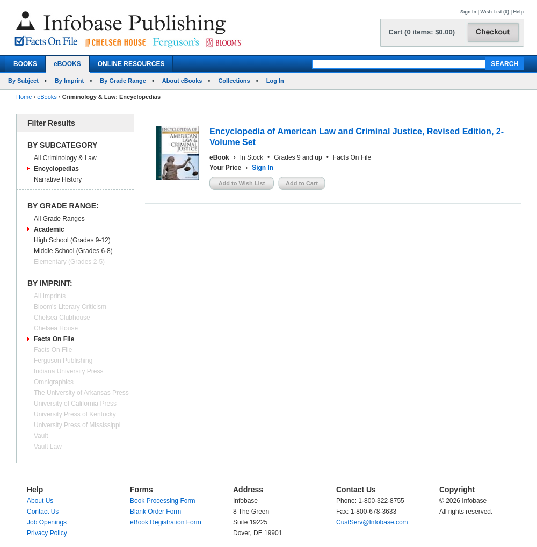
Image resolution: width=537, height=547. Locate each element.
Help (518, 12)
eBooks (47, 96)
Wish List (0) (495, 12)
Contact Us (43, 511)
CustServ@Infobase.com (372, 522)
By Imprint (69, 80)
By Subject (23, 80)
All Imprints (50, 296)
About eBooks (182, 80)
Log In (275, 80)
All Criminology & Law (65, 158)
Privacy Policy (47, 533)
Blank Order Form (155, 511)
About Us (40, 501)
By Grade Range (123, 80)
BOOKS (25, 64)
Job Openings (47, 522)
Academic (49, 229)
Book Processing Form (162, 501)
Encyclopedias (56, 168)
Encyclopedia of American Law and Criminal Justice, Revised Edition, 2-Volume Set (356, 137)
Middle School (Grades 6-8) (73, 251)
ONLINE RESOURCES (131, 64)
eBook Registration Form (165, 522)
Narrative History (58, 179)
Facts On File (54, 339)
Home (24, 96)
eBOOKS (67, 64)
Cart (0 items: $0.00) (421, 32)
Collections (234, 80)
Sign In (468, 12)
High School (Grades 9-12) (72, 240)
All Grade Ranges (59, 218)
